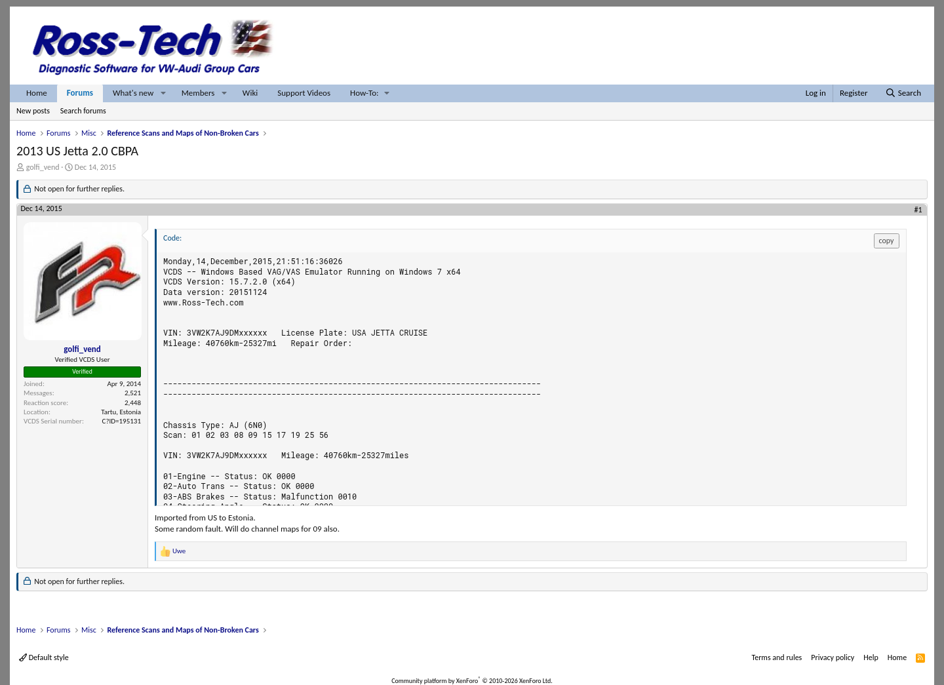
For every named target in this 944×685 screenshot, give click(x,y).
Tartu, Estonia (121, 412)
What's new (133, 93)
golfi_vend (43, 167)
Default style (44, 657)
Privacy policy (832, 657)
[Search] (903, 93)
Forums (80, 93)
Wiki (250, 93)
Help (870, 657)
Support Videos (303, 93)
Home (36, 93)
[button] (163, 93)
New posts (33, 110)
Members (198, 93)
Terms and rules (776, 657)
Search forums (83, 110)
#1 (918, 209)
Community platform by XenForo (472, 680)
